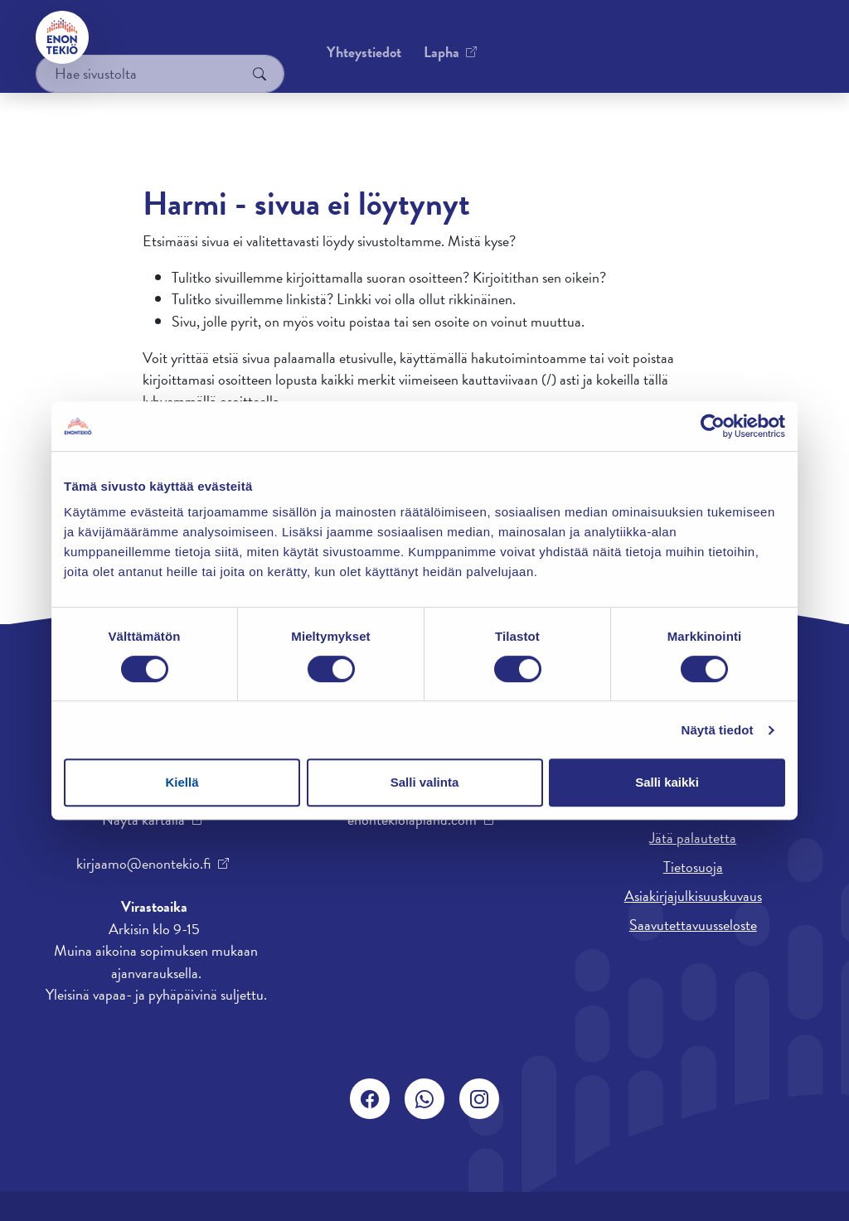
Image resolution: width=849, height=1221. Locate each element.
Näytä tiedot (718, 730)
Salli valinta (425, 782)
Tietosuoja (693, 866)
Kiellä (181, 782)
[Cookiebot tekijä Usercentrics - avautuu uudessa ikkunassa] (712, 426)
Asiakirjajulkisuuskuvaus (693, 895)
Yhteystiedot (161, 37)
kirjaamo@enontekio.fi (143, 864)
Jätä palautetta (692, 837)
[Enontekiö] (63, 37)
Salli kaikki (667, 782)
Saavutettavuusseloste (693, 924)
